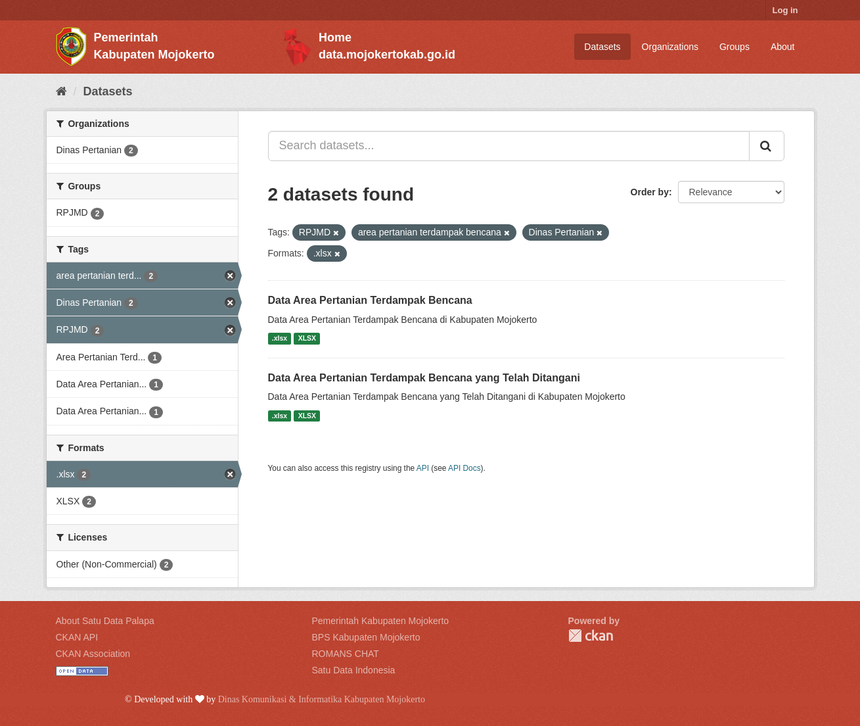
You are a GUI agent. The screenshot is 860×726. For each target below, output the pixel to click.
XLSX (307, 339)
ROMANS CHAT (345, 653)
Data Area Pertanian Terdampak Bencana (370, 300)
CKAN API (77, 637)
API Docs (464, 468)
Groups (734, 46)
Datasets (602, 46)
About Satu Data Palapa (105, 621)
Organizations (670, 46)
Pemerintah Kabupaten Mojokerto (380, 621)
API (423, 468)
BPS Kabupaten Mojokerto (366, 637)
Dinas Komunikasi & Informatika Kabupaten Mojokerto (321, 699)
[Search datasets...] (509, 146)
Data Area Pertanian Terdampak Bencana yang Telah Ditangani (424, 377)
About (783, 46)
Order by (650, 192)
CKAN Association (93, 653)
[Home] (61, 91)
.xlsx (279, 339)
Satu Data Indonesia (354, 670)
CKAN (590, 635)
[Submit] (766, 146)
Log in (785, 10)
